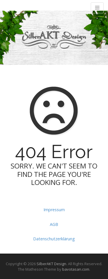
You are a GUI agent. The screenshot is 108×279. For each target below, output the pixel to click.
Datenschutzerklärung (54, 238)
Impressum (54, 209)
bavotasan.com (75, 269)
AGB (54, 224)
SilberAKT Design (51, 263)
